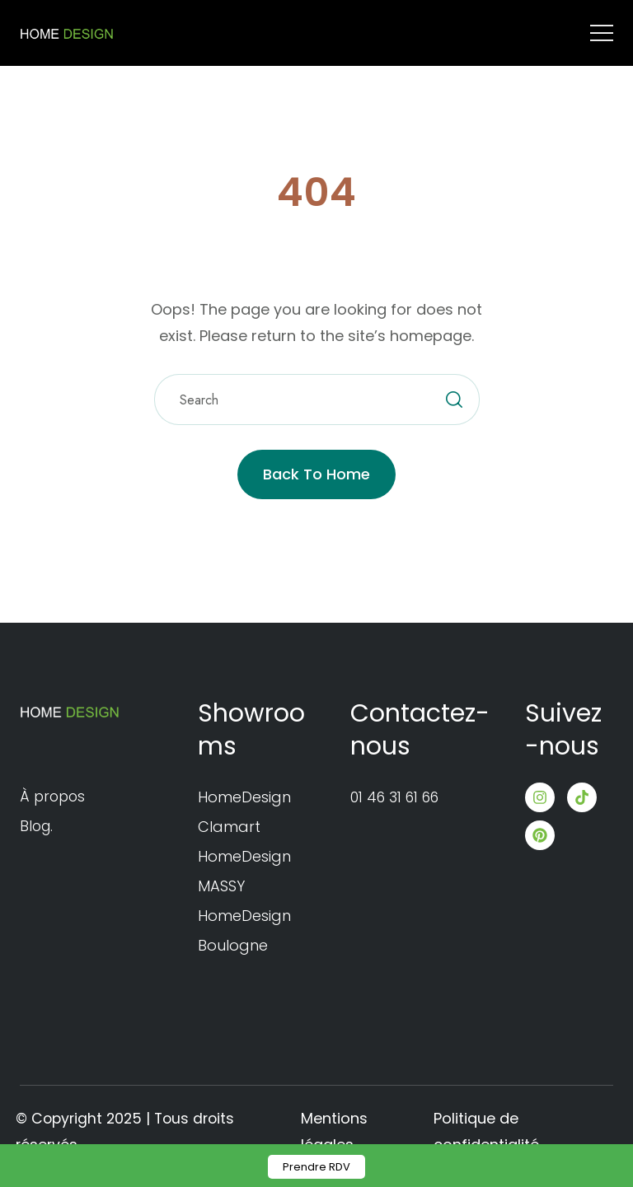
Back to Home (316, 474)
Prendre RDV (316, 1167)
